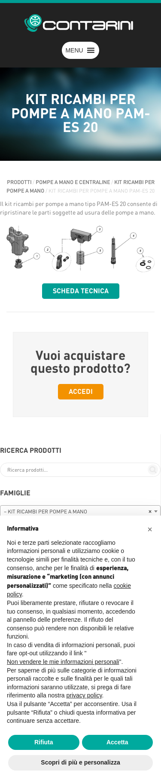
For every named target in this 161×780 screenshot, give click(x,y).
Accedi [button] (81, 391)
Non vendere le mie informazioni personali (63, 661)
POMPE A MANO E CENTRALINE (73, 182)
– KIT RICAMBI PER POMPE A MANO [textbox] (78, 512)
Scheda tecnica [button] (81, 291)
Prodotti (19, 182)
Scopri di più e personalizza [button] (80, 762)
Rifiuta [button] (43, 742)
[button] (74, 50)
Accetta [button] (117, 742)
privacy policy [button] (84, 695)
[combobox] (80, 511)
